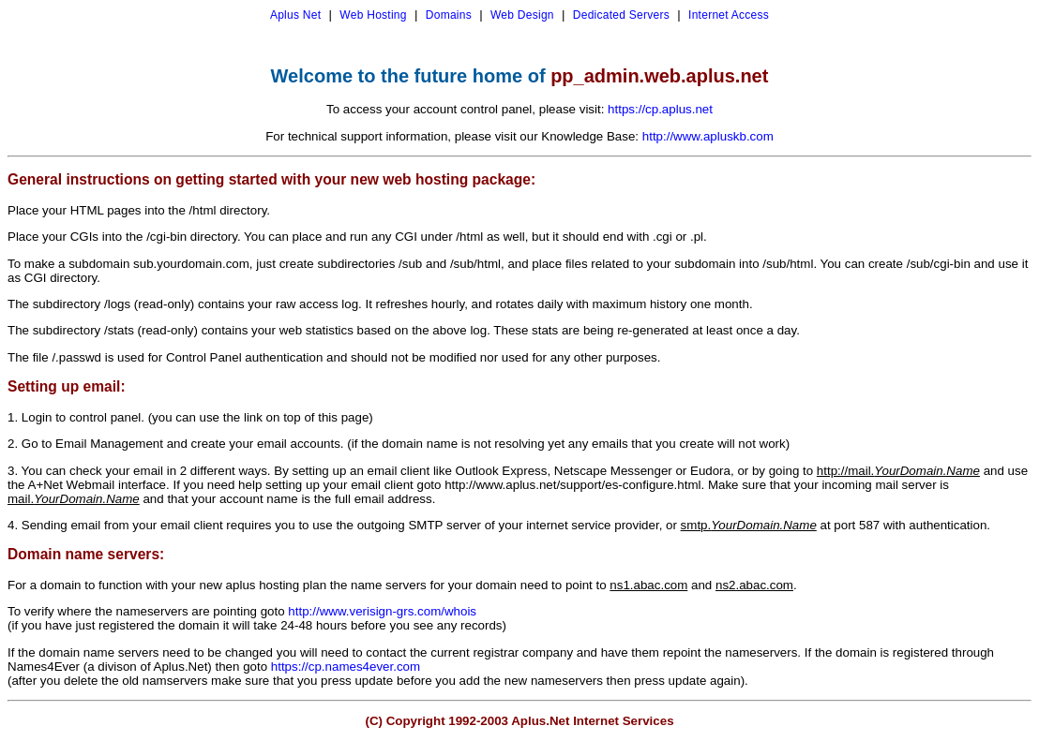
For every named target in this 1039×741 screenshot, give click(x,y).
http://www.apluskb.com (708, 136)
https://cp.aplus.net (660, 109)
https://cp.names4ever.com (345, 666)
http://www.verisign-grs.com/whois (382, 611)
